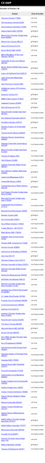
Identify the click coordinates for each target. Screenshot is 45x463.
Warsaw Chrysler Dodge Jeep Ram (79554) (13, 199)
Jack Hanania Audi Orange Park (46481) (14, 348)
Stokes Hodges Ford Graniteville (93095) (14, 382)
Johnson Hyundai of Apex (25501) (14, 264)
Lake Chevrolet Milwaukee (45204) (11, 78)
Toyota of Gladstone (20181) (12, 449)
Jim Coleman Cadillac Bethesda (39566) (14, 172)
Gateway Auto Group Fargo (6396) (12, 237)
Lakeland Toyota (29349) (11, 103)
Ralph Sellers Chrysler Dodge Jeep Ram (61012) (13, 420)
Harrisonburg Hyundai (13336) (13, 26)
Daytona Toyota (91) (9, 94)
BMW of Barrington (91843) (12, 99)
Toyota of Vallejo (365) (10, 156)
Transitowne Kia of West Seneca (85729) (14, 187)
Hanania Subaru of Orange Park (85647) (14, 355)
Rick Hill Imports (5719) (10, 107)
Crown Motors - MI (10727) (12, 228)
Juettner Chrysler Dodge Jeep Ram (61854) (13, 314)
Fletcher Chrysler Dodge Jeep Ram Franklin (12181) (13, 284)
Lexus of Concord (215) (10, 46)
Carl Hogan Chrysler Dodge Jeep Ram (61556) (14, 193)
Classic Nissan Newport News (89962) (13, 397)
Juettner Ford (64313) (10, 309)
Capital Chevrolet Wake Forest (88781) (13, 165)
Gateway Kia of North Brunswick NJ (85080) (14, 291)
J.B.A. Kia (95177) (8, 256)
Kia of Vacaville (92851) (10, 219)
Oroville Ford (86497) (9, 434)
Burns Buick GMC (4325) (11, 50)
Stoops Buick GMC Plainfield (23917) (12, 365)
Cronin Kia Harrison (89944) (12, 305)
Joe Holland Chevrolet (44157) (13, 118)
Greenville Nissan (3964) (11, 181)
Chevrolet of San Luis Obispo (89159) (13, 62)
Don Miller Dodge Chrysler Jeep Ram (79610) (14, 338)
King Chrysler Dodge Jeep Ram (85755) (13, 112)
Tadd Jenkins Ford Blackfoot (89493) (12, 376)
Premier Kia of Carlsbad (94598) (14, 300)
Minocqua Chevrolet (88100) (12, 430)
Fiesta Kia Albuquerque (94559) (14, 275)
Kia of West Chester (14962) (12, 224)
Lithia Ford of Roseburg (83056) (14, 251)
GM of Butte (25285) (9, 160)
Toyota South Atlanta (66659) (13, 133)
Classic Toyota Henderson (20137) (12, 407)
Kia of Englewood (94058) (11, 343)
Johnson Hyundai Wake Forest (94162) (13, 270)
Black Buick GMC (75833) (11, 232)
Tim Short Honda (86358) (11, 324)
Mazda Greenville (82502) (11, 402)
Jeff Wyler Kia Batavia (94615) (13, 279)
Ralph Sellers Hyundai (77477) (13, 425)
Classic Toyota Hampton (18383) (14, 392)
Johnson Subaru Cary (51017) (13, 260)
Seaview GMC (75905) (10, 360)
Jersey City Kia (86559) (10, 332)
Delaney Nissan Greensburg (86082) (12, 138)
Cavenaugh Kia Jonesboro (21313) (11, 205)
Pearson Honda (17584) (11, 18)
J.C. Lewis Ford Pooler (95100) (13, 296)
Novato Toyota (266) (9, 215)
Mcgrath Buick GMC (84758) (12, 328)
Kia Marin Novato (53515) (11, 122)
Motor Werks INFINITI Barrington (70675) (14, 68)
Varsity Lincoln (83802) (10, 247)
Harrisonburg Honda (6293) (12, 22)
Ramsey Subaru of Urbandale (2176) (13, 127)
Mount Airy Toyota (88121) (12, 41)
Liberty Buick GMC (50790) (12, 31)
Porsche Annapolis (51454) (12, 370)
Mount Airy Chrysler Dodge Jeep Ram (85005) (14, 36)
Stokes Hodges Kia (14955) (12, 387)
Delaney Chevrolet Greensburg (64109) (14, 144)
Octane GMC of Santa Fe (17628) (14, 243)
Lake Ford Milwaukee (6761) (12, 177)
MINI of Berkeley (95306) (11, 444)
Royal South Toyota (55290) (12, 319)
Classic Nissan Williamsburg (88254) (12, 414)
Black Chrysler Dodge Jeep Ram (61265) (14, 151)
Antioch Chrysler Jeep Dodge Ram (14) (13, 439)
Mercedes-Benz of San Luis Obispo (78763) (12, 55)
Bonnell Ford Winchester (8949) (14, 211)
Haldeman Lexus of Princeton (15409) (13, 89)
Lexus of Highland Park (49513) (14, 73)
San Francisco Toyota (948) (12, 84)
